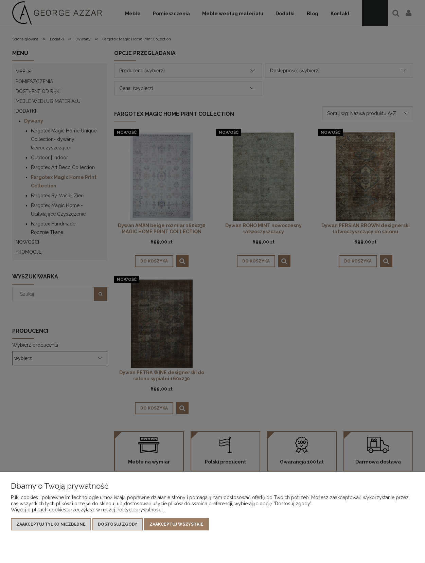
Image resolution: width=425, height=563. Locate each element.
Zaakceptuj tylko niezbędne (51, 524)
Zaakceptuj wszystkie (176, 524)
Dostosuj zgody (117, 524)
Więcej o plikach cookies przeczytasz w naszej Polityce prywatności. (87, 509)
